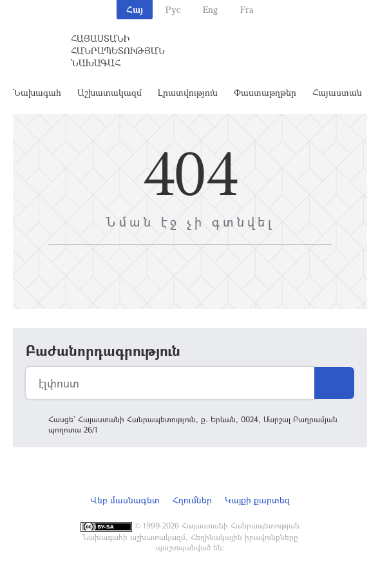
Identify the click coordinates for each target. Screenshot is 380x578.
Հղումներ (192, 500)
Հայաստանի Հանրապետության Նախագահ (118, 50)
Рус (173, 9)
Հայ (134, 9)
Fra (247, 9)
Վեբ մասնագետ (125, 500)
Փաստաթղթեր (265, 92)
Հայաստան (337, 92)
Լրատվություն (188, 92)
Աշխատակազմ (109, 92)
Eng (210, 9)
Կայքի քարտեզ (257, 500)
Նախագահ (37, 92)
